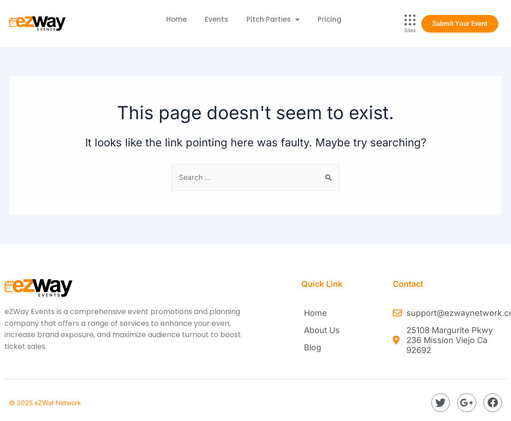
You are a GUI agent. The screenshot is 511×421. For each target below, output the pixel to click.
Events (216, 19)
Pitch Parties (272, 20)
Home (176, 19)
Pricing (330, 19)
